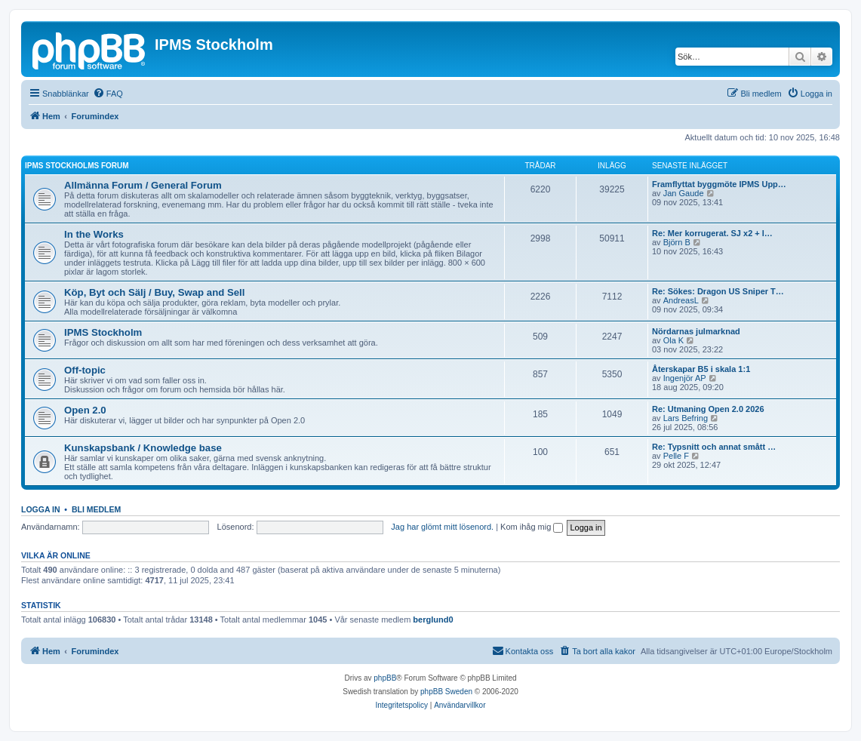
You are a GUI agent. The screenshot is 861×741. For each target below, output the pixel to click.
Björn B (676, 242)
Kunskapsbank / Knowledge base (143, 448)
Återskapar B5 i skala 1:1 (701, 369)
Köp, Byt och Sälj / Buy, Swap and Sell (154, 292)
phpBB (385, 678)
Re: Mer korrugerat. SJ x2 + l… (712, 233)
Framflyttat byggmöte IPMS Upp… (719, 184)
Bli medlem (96, 509)
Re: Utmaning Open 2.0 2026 (708, 409)
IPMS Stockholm (103, 332)
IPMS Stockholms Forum (77, 165)
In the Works (94, 234)
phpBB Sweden (446, 691)
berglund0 (433, 619)
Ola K (673, 340)
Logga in (40, 509)
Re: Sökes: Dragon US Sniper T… (718, 291)
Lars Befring (685, 418)
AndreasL (681, 300)
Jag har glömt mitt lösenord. (442, 526)
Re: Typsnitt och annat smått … (714, 446)
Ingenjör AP (684, 378)
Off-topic (85, 370)
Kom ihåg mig (531, 526)
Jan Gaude (683, 193)
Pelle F (676, 455)
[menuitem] (108, 94)
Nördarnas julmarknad (696, 331)
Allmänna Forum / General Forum (143, 185)
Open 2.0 (85, 410)
